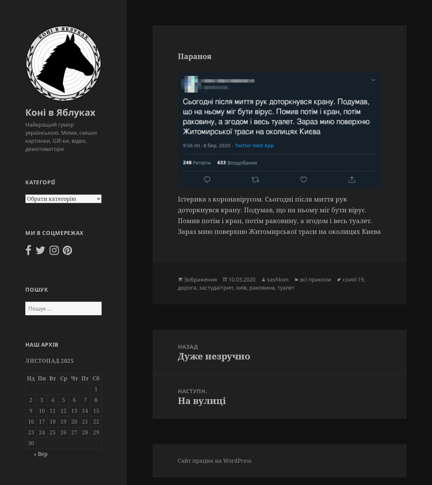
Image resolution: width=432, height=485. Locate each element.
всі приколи (315, 279)
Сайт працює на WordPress (214, 460)
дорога (187, 287)
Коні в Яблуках (60, 112)
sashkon (278, 279)
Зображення (200, 279)
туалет (286, 287)
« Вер (41, 454)
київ (241, 287)
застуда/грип (216, 287)
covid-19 (353, 279)
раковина (262, 287)
